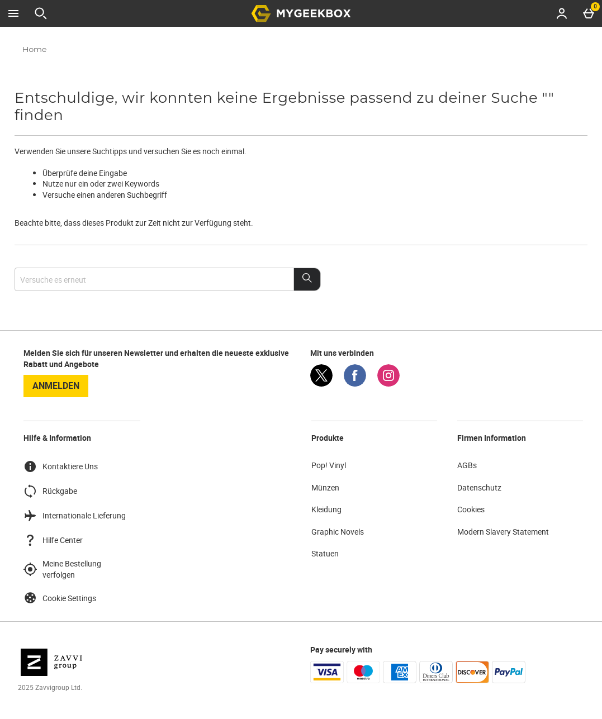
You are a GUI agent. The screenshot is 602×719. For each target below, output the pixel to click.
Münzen (325, 487)
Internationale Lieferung (74, 515)
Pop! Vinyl (328, 465)
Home (34, 49)
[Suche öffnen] (41, 13)
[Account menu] (561, 13)
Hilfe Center (53, 540)
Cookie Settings (59, 597)
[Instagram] (388, 383)
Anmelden (55, 385)
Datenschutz (479, 487)
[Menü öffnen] (13, 13)
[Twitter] (321, 383)
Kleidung (326, 509)
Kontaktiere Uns (60, 466)
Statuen (325, 553)
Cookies (471, 509)
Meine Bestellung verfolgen (62, 569)
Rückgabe (50, 491)
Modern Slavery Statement (503, 531)
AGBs (467, 465)
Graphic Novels (337, 531)
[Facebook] (355, 383)
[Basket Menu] (588, 13)
